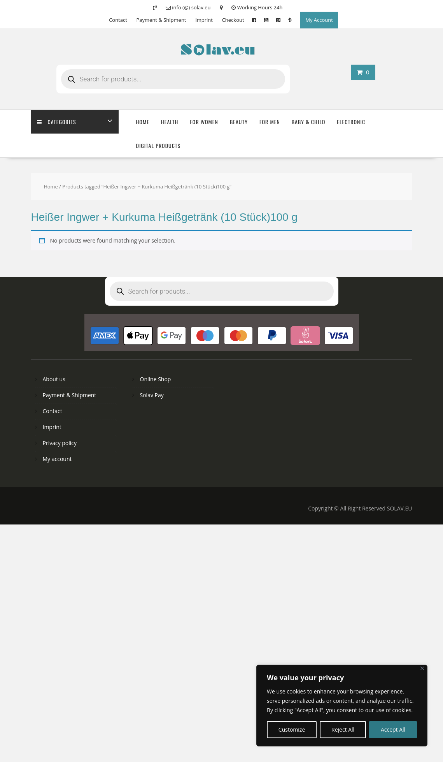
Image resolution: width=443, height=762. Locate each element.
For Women (204, 122)
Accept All (393, 729)
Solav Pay (152, 395)
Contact (118, 19)
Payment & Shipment (161, 19)
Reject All (342, 729)
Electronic (351, 122)
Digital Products (158, 145)
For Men (269, 122)
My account (57, 459)
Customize (291, 729)
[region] (341, 705)
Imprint (204, 19)
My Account (319, 19)
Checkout (233, 19)
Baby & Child (309, 122)
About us (54, 379)
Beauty (239, 122)
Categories (56, 122)
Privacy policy (60, 443)
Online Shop (155, 379)
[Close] (422, 668)
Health (170, 122)
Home (142, 122)
